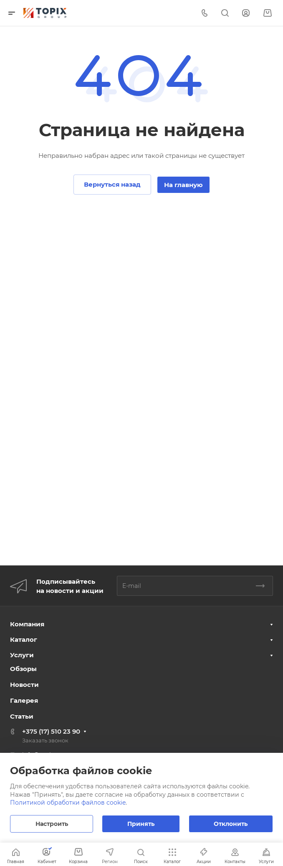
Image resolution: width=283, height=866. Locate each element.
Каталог (23, 639)
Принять (140, 824)
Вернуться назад (112, 184)
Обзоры (23, 669)
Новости (24, 685)
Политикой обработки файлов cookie (68, 802)
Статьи (21, 716)
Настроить (51, 824)
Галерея (24, 700)
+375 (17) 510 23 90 (51, 731)
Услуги (22, 655)
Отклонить (231, 824)
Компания (27, 624)
